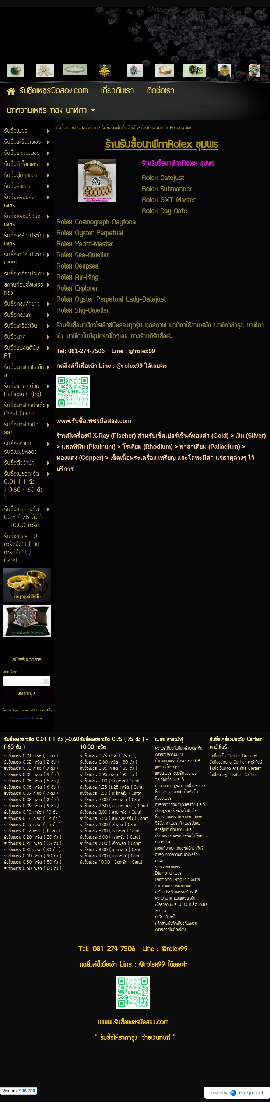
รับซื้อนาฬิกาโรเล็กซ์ (119, 128)
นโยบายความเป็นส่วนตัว (23, 719)
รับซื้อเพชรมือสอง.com (76, 128)
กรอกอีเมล (10, 672)
